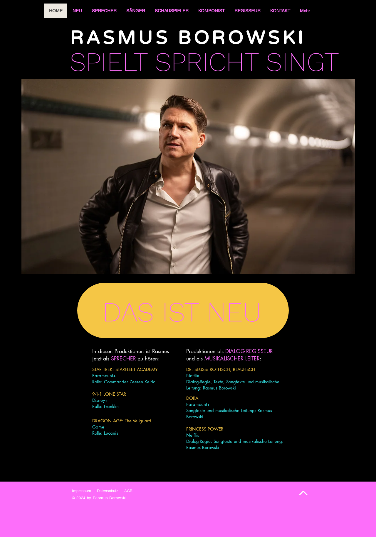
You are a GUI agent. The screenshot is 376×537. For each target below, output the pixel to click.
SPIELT (108, 61)
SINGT (302, 61)
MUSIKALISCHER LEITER (232, 358)
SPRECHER (123, 358)
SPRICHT (206, 61)
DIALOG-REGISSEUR (249, 351)
